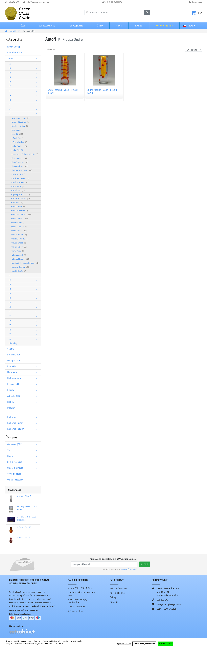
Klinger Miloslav (19, 166)
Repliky (23, 401)
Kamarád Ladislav (20, 122)
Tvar (23, 450)
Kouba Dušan (18, 206)
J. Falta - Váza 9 (23, 537)
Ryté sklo (23, 366)
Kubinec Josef (18, 255)
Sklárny (23, 348)
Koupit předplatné (164, 25)
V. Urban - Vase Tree (25, 496)
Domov (23, 456)
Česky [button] (188, 25)
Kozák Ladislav (19, 226)
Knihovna (23, 417)
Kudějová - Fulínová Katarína (25, 263)
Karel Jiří (17, 134)
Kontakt (138, 25)
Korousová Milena (20, 198)
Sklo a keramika (23, 462)
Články (100, 25)
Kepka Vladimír (19, 146)
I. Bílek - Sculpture (76, 606)
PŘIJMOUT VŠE (165, 644)
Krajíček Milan (19, 230)
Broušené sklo (23, 354)
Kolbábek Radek (20, 178)
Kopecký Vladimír (20, 194)
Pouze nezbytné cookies (144, 644)
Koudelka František (21, 214)
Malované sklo (23, 378)
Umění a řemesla (23, 468)
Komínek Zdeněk (19, 182)
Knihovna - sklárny (23, 429)
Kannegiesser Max (20, 118)
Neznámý (13, 343)
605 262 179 (14, 1)
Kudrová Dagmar (20, 267)
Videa (119, 25)
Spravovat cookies (124, 644)
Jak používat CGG (47, 25)
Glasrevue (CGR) (23, 444)
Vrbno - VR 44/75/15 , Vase (80, 588)
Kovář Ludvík (18, 222)
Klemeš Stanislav (19, 162)
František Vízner (23, 52)
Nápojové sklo (23, 360)
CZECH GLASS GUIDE (166, 608)
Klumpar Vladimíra (21, 170)
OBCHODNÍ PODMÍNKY (112, 1)
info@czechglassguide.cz (37, 1)
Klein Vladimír (19, 158)
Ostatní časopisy (23, 479)
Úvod (23, 25)
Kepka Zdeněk (17, 150)
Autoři (23, 58)
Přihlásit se (197, 1)
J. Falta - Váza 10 (24, 527)
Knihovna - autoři (23, 423)
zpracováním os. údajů (128, 569)
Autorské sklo (23, 396)
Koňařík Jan (18, 190)
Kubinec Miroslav (20, 259)
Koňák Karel (18, 186)
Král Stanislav (19, 247)
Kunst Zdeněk (18, 271)
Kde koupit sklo (76, 25)
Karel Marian (16, 130)
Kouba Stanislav (19, 210)
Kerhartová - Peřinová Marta (24, 154)
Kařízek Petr (17, 138)
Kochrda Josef (18, 174)
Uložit (144, 564)
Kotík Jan (17, 202)
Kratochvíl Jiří (19, 234)
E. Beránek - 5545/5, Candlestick (77, 601)
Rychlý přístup (13, 46)
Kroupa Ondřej (18, 242)
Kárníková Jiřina (19, 126)
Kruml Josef (17, 251)
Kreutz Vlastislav (19, 238)
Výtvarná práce (14, 473)
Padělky (23, 407)
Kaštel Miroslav (19, 142)
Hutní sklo (23, 372)
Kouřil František (19, 218)
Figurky (23, 390)
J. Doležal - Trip (75, 610)
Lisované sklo (23, 384)
